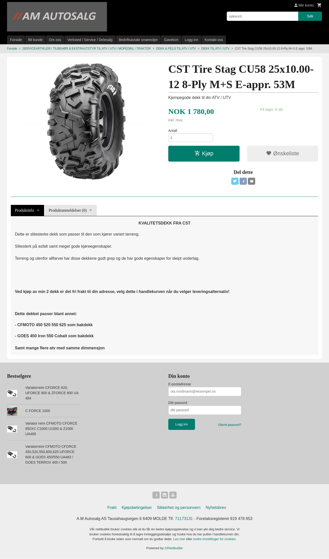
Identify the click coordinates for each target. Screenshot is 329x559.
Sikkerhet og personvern (179, 508)
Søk (310, 16)
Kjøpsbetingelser (137, 508)
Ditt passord (177, 403)
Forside (16, 40)
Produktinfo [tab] (24, 210)
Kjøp (203, 154)
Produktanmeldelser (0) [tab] (68, 210)
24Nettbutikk (173, 549)
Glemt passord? (229, 425)
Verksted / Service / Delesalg (90, 40)
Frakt (111, 508)
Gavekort (171, 40)
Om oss (55, 40)
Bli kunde (35, 40)
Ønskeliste (282, 154)
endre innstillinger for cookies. (215, 540)
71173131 (184, 519)
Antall (172, 131)
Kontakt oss (214, 40)
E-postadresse (179, 384)
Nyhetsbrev (216, 508)
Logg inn (191, 40)
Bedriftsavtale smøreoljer (138, 40)
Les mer (179, 540)
